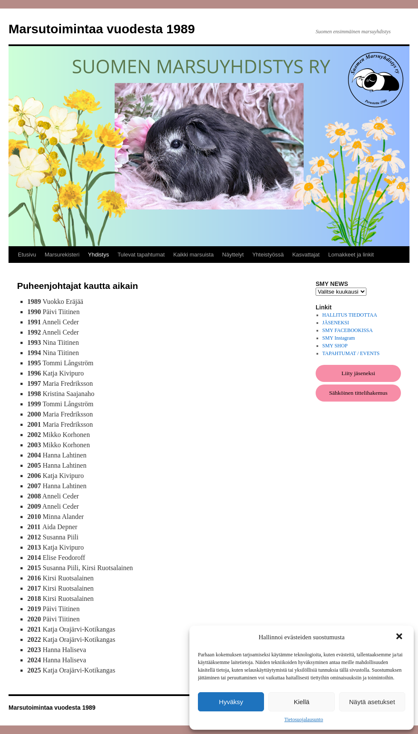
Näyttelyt (233, 254)
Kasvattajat (305, 254)
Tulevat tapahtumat (141, 254)
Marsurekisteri (62, 254)
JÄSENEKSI (335, 323)
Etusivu (27, 254)
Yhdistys (98, 254)
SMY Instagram (338, 338)
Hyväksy (231, 701)
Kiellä (302, 701)
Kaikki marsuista (193, 254)
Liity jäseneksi (358, 373)
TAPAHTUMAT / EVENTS (351, 353)
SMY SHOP (335, 346)
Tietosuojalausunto (303, 719)
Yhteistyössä (268, 254)
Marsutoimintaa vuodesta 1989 (102, 29)
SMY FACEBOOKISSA (347, 330)
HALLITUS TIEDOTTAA (349, 315)
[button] (400, 637)
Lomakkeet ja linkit (351, 254)
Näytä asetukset (372, 701)
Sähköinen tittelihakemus (358, 393)
